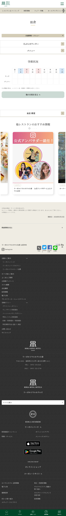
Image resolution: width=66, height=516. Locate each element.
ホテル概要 (5, 285)
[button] (29, 128)
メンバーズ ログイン (42, 436)
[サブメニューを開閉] (27, 258)
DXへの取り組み (7, 499)
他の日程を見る (33, 94)
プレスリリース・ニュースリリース (14, 299)
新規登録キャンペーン (9, 432)
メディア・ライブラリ (9, 502)
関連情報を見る (7, 227)
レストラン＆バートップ (10, 11)
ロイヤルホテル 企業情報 (10, 483)
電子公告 (5, 295)
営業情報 (27, 11)
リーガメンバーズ (9, 262)
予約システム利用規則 (10, 317)
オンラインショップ (33, 467)
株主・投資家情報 (40, 483)
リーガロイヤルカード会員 (12, 269)
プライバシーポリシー (10, 306)
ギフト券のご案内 (8, 274)
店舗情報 (32, 35)
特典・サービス (7, 436)
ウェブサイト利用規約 (10, 310)
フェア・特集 (38, 11)
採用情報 (5, 292)
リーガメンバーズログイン (12, 265)
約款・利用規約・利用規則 (12, 320)
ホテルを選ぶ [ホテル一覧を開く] (7, 402)
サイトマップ (6, 332)
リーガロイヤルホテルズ (33, 392)
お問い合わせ (6, 329)
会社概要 (5, 288)
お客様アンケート (8, 281)
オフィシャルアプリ (42, 432)
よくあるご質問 (7, 277)
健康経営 (5, 493)
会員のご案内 (6, 258)
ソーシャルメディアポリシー (12, 313)
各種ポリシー (6, 302)
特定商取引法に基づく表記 (12, 324)
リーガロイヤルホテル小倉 (32, 356)
